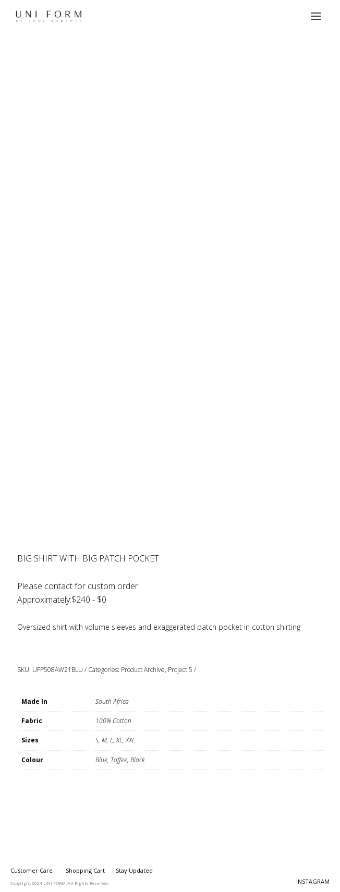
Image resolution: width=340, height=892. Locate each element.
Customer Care (31, 870)
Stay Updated (134, 870)
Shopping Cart (85, 870)
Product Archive (143, 669)
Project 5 (180, 669)
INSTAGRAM (313, 881)
